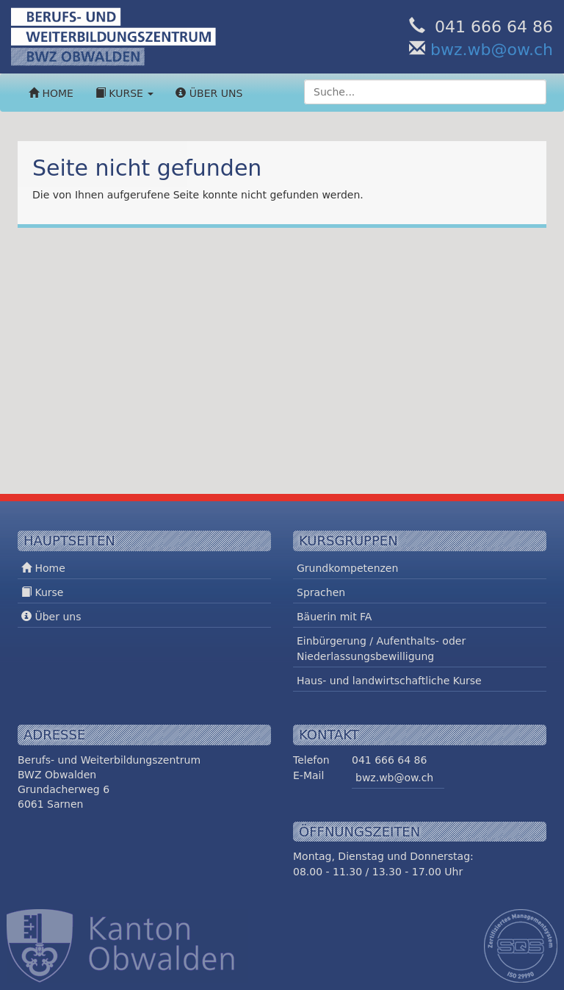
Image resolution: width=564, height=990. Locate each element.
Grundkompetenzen (347, 568)
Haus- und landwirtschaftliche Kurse (389, 680)
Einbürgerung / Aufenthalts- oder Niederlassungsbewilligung (381, 648)
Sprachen (321, 592)
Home (51, 93)
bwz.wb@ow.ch (491, 49)
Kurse (124, 93)
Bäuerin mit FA (334, 617)
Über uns (209, 93)
